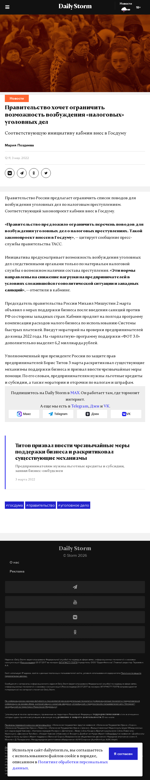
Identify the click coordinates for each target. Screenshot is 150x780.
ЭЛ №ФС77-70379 (68, 662)
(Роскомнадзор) (27, 662)
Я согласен (123, 754)
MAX (74, 393)
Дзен (94, 406)
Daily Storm (75, 7)
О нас (14, 562)
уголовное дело (73, 505)
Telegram (79, 406)
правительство (40, 505)
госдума (14, 505)
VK (106, 406)
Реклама (17, 571)
